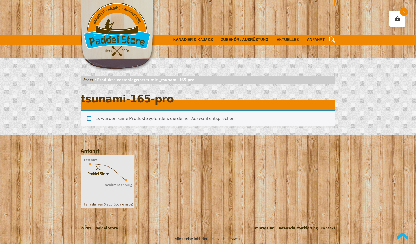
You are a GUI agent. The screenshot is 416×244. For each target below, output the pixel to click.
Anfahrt (316, 39)
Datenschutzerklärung (297, 227)
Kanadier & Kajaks (193, 39)
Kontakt (327, 227)
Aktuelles (288, 39)
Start (88, 79)
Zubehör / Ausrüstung (244, 39)
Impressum (264, 227)
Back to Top (402, 236)
